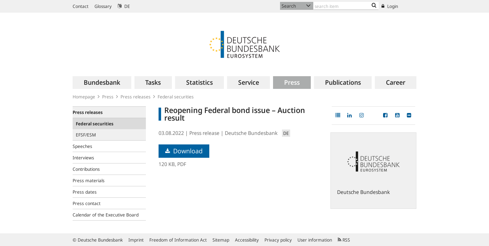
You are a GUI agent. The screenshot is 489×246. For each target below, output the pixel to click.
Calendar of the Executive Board (106, 215)
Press (108, 97)
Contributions (86, 169)
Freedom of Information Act (178, 240)
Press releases (136, 97)
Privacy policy (278, 240)
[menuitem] (102, 82)
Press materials (89, 180)
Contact (80, 6)
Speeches (82, 146)
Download (184, 151)
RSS (344, 240)
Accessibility (247, 240)
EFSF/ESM (86, 135)
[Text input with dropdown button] (346, 6)
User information (314, 240)
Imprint (136, 240)
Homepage (84, 97)
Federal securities (176, 97)
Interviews (83, 158)
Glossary (103, 6)
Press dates (85, 192)
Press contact (87, 203)
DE (124, 6)
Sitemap (220, 240)
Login (389, 6)
